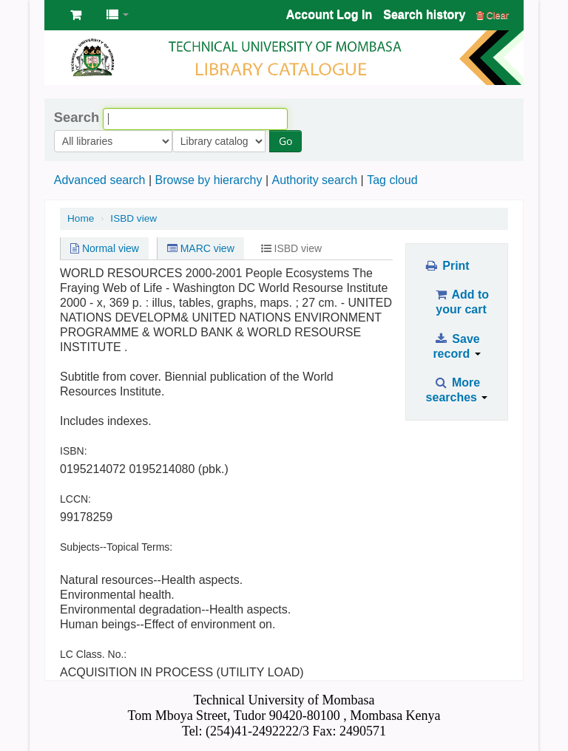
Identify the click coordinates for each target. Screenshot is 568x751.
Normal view (104, 248)
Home (80, 218)
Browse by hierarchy (208, 180)
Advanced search (100, 180)
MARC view (200, 248)
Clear (492, 15)
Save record (456, 346)
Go (192, 141)
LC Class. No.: (93, 654)
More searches (457, 390)
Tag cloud (392, 180)
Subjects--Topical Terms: (116, 547)
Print (446, 265)
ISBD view (133, 218)
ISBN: (73, 451)
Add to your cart (461, 302)
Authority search (314, 180)
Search (76, 117)
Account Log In (329, 14)
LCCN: (75, 499)
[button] (75, 15)
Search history (424, 14)
